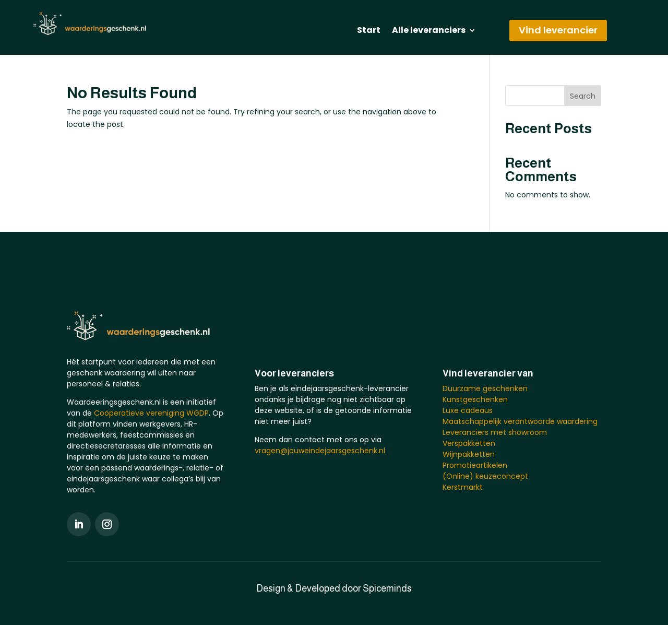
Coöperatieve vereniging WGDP (151, 413)
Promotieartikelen (475, 465)
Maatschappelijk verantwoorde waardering (520, 421)
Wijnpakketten (469, 454)
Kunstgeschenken (475, 399)
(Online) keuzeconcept (485, 476)
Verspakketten (469, 443)
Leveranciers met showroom (495, 432)
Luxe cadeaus (468, 410)
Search (582, 96)
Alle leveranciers (429, 31)
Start (368, 31)
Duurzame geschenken (485, 388)
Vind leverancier (558, 30)
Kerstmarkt (463, 487)
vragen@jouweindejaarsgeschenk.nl (320, 450)
